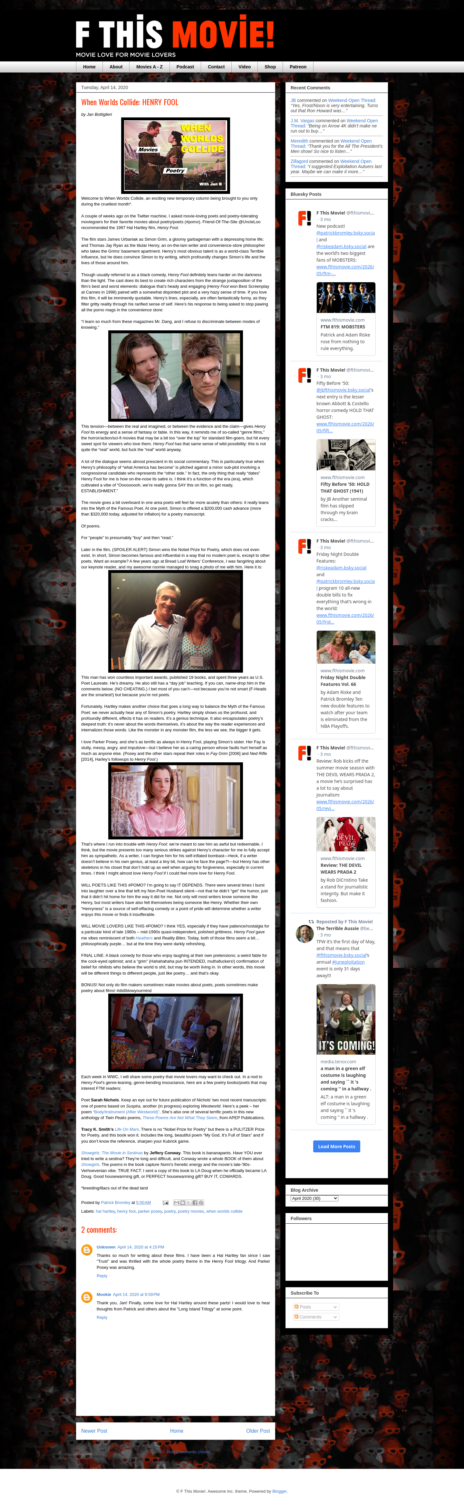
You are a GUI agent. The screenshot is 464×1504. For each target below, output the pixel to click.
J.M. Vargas (302, 120)
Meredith (300, 141)
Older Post (258, 1431)
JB (293, 100)
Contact (216, 66)
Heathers (144, 938)
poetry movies (191, 1211)
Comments (308, 1316)
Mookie (104, 1294)
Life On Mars (127, 1129)
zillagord (299, 161)
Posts (303, 1306)
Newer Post (94, 1431)
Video (244, 66)
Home (89, 66)
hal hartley (105, 1211)
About (116, 66)
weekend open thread (351, 100)
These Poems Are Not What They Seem (180, 1117)
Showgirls (90, 1164)
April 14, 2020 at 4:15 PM (141, 1247)
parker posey (150, 1211)
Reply (102, 1275)
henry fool (126, 1211)
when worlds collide (224, 1211)
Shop (270, 66)
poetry (170, 1211)
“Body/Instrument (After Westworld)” (126, 1111)
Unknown (106, 1247)
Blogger (279, 1491)
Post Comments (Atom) (188, 1451)
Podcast (185, 66)
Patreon (298, 66)
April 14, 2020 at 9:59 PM (136, 1294)
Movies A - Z (149, 66)
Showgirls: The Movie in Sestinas (112, 1152)
